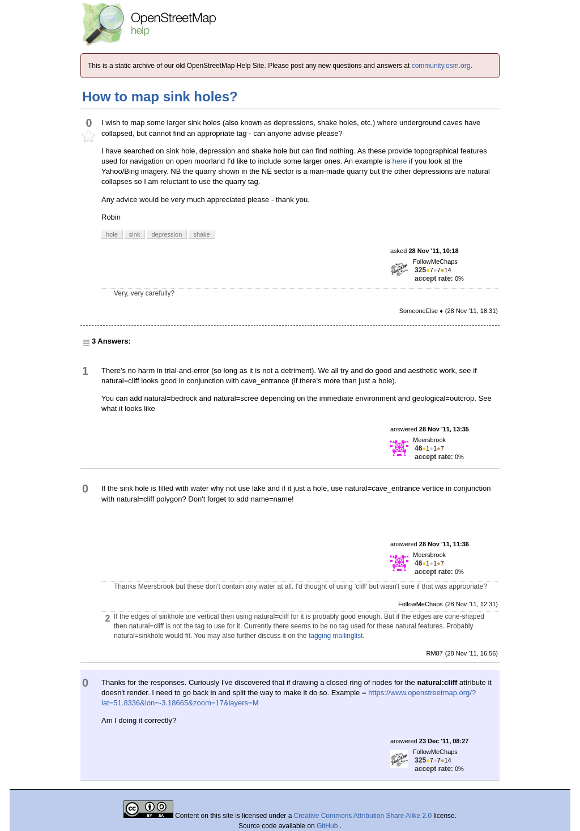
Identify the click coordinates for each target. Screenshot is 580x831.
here (399, 161)
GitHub (328, 826)
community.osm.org (441, 66)
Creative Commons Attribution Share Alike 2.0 (363, 816)
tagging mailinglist (335, 636)
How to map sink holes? (160, 96)
